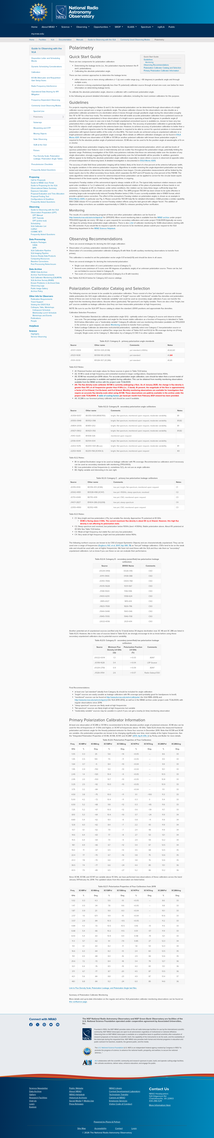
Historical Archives (78, 1097)
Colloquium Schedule (41, 310)
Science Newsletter (38, 1088)
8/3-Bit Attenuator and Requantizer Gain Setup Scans (46, 79)
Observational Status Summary (44, 188)
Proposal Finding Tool (40, 196)
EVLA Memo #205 (148, 160)
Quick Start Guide (151, 56)
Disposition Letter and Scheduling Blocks (45, 59)
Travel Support (37, 301)
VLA (52, 39)
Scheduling (35, 223)
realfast (34, 229)
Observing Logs (37, 285)
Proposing (34, 177)
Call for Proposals (38, 180)
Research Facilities (38, 1097)
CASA (34, 245)
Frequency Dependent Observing (45, 100)
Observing (81, 27)
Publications (36, 318)
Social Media (75, 1100)
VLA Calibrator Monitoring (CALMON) (46, 277)
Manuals (79, 39)
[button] (57, 27)
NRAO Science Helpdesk (104, 228)
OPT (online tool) (39, 220)
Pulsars (36, 150)
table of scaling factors (109, 395)
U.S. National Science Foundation (110, 1047)
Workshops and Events (42, 315)
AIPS (34, 247)
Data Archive (35, 269)
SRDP (118, 27)
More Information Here (160, 1105)
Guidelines (148, 59)
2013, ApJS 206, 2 (140, 735)
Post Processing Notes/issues (43, 264)
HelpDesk (34, 325)
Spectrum (146, 27)
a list (131, 223)
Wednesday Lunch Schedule (44, 312)
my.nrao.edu (37, 34)
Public (172, 27)
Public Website (76, 1088)
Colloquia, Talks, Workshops (42, 307)
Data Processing (37, 239)
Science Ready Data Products (43, 256)
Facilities (42, 39)
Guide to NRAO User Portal (42, 182)
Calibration (35, 72)
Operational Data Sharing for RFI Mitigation (45, 93)
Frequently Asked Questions (43, 170)
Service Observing (39, 336)
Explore (32, 1107)
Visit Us (32, 1100)
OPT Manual (37, 215)
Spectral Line (38, 111)
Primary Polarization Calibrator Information (161, 70)
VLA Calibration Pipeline (41, 250)
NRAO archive (163, 217)
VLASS (130, 27)
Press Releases (76, 1103)
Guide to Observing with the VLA (102, 39)
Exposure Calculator (39, 191)
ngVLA (161, 27)
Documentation (65, 39)
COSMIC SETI (36, 231)
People (34, 321)
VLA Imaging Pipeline (40, 253)
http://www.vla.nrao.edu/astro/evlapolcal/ (86, 217)
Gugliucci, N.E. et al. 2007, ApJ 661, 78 (115, 545)
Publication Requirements (41, 299)
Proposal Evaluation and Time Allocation (47, 193)
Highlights (35, 334)
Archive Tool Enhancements (42, 274)
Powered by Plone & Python (107, 1121)
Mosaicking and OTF (42, 128)
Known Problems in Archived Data (45, 283)
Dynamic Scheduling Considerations (46, 66)
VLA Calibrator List (38, 226)
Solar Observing (40, 139)
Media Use (89, 1100)
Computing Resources (40, 258)
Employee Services (118, 1100)
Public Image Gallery (39, 288)
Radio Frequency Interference (44, 86)
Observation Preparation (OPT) (44, 212)
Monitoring (149, 62)
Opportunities (101, 27)
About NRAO (48, 27)
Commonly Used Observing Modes (135, 39)
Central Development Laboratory (124, 1091)
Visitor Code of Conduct (120, 1103)
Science (65, 27)
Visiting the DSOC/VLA (40, 304)
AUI (96, 1060)
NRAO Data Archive (39, 272)
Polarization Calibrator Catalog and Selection (162, 68)
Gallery (32, 1094)
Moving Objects (40, 133)
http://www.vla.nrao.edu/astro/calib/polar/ (123, 697)
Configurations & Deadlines (42, 199)
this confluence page (78, 1001)
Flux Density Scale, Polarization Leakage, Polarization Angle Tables (48, 157)
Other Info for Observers (41, 296)
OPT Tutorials (38, 218)
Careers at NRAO (117, 1097)
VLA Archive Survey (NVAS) (42, 280)
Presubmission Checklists (42, 164)
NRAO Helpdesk (77, 1094)
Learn (32, 1103)
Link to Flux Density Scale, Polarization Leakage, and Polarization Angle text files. (103, 988)
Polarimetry (38, 116)
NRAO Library (115, 1088)
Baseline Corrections (39, 261)
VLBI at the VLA (40, 144)
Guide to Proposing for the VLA (44, 185)
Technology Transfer (118, 1094)
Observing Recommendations (156, 65)
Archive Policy (37, 291)
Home (34, 27)
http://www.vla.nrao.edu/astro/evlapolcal (91, 700)
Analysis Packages (38, 242)
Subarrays (37, 122)
